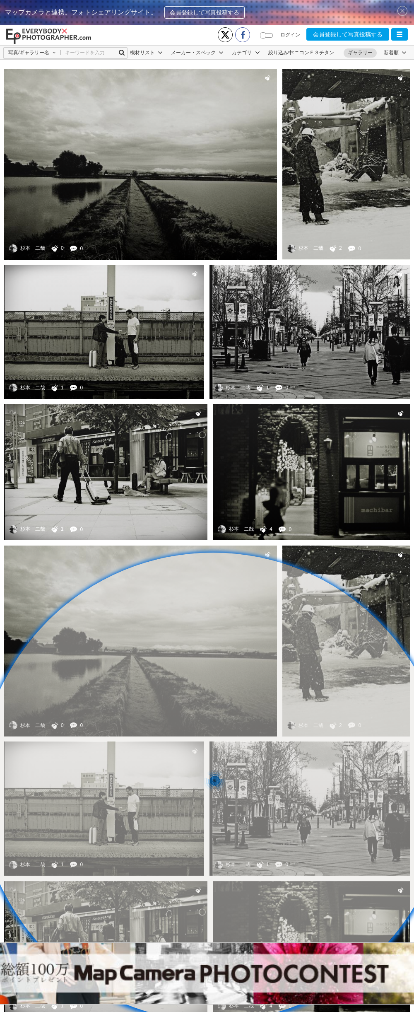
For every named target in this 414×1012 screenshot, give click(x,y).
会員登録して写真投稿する (204, 12)
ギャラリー (360, 53)
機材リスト (146, 52)
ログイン (290, 35)
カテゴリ (246, 52)
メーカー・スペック (197, 52)
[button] (399, 34)
